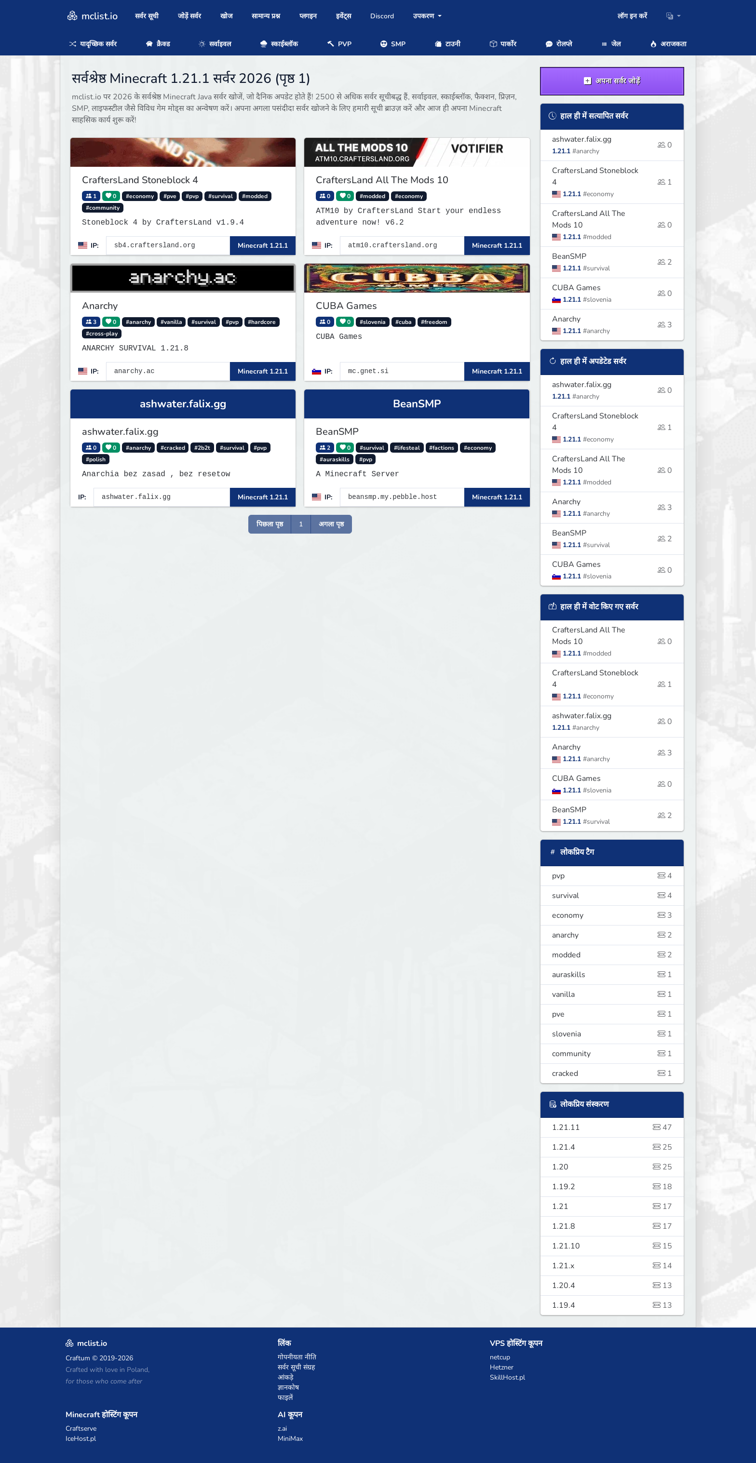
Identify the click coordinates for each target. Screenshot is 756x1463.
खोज (226, 16)
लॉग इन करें (632, 16)
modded (612, 955)
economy (612, 915)
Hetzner (501, 1367)
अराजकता (668, 44)
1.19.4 (612, 1305)
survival (612, 895)
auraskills (612, 974)
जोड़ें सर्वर (189, 16)
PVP (339, 44)
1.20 (612, 1167)
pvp (612, 876)
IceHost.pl (81, 1438)
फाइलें (285, 1397)
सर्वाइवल (215, 44)
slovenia (612, 1034)
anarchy (612, 935)
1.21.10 (612, 1246)
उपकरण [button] (424, 16)
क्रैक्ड (158, 44)
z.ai (282, 1428)
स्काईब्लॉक (279, 44)
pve (612, 1014)
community (612, 1054)
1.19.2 (612, 1187)
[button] (674, 16)
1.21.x (612, 1266)
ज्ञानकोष (288, 1387)
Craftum (78, 1358)
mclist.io (92, 16)
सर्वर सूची (147, 16)
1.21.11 (612, 1127)
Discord (382, 16)
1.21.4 (612, 1147)
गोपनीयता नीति (297, 1357)
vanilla (612, 994)
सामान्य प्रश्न (266, 16)
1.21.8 (612, 1226)
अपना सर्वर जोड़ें (612, 81)
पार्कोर (503, 44)
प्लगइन (308, 16)
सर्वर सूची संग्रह (296, 1367)
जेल (611, 44)
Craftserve (81, 1428)
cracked (612, 1073)
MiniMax (290, 1438)
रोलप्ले (559, 44)
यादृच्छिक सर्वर (93, 44)
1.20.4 (612, 1285)
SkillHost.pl (507, 1377)
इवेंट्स (343, 16)
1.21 (612, 1206)
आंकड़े (285, 1377)
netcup (500, 1357)
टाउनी (447, 44)
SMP (392, 44)
